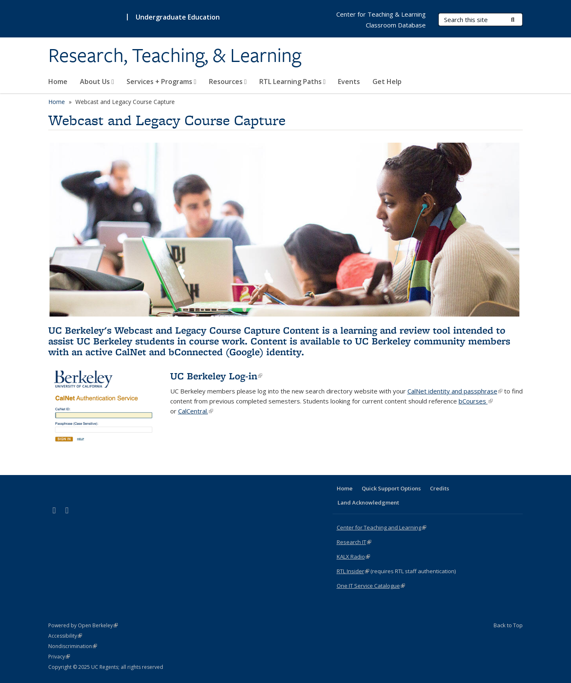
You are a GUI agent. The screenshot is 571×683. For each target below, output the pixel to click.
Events (349, 81)
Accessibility (65, 635)
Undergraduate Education (178, 17)
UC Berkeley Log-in (216, 376)
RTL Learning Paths (292, 81)
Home (57, 81)
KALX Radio (353, 556)
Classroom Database (396, 25)
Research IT (354, 542)
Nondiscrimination (72, 646)
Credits (439, 488)
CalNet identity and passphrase (454, 391)
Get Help (387, 81)
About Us (97, 81)
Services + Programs (161, 81)
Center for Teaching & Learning (381, 14)
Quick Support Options (391, 488)
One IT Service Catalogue (371, 585)
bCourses (476, 401)
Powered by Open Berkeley (83, 625)
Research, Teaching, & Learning (174, 55)
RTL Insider (353, 571)
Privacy (59, 656)
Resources (228, 81)
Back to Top (508, 625)
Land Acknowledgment (368, 502)
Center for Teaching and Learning (381, 527)
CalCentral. (195, 411)
